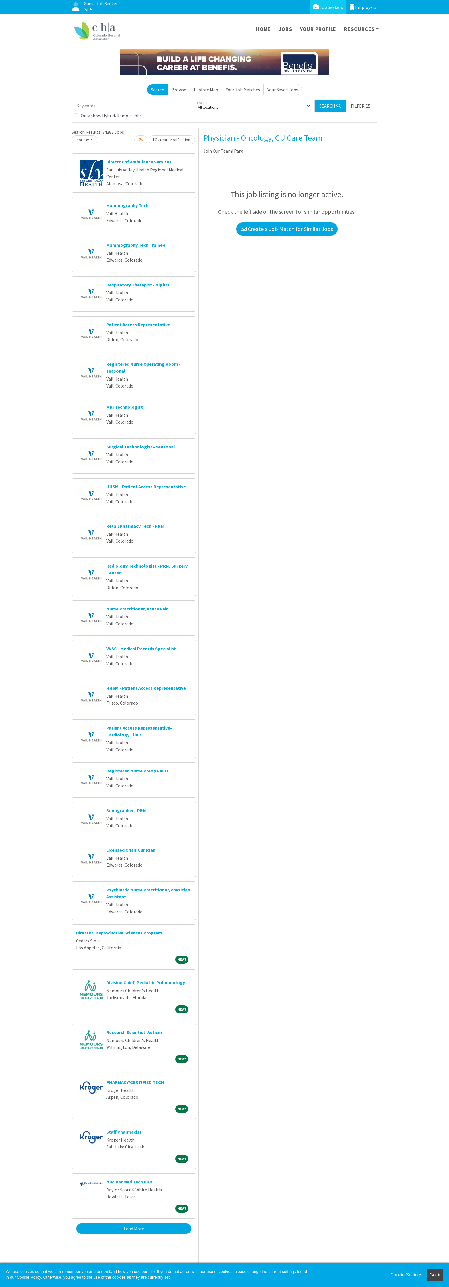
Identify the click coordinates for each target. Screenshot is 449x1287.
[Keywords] (134, 106)
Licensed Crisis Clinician (130, 850)
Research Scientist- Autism (134, 1032)
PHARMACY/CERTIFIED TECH (135, 1082)
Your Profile (318, 29)
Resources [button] (359, 29)
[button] (360, 106)
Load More (134, 1228)
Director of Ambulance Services (139, 162)
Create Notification (171, 139)
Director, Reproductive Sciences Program (119, 933)
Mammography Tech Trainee (135, 245)
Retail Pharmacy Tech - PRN (135, 526)
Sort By (82, 139)
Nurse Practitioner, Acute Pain (137, 609)
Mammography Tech (127, 205)
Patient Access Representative (138, 324)
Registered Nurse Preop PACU (137, 771)
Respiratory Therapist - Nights (138, 285)
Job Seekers (328, 7)
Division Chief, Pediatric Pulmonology (145, 982)
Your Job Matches (243, 89)
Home (263, 29)
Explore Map (206, 89)
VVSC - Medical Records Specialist (141, 648)
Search (157, 89)
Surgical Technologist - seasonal (140, 447)
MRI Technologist (124, 407)
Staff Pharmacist (123, 1132)
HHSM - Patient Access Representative (146, 486)
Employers (363, 7)
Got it (435, 1274)
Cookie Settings (406, 1274)
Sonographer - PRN (126, 810)
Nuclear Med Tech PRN (129, 1182)
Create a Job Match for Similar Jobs (287, 228)
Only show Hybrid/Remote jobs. (112, 115)
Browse (179, 89)
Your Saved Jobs (282, 89)
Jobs (285, 29)
